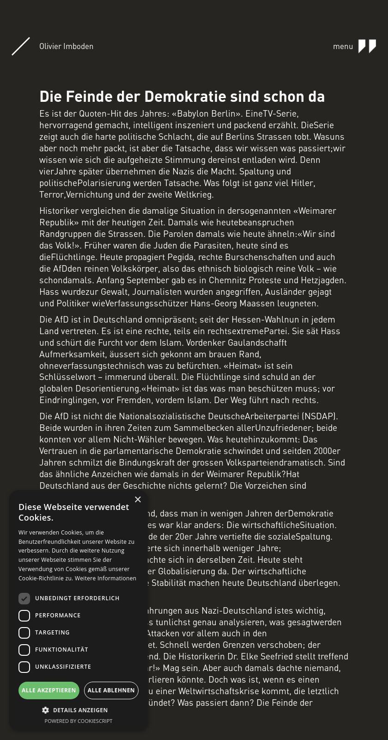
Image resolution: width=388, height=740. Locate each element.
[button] (78, 710)
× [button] (137, 500)
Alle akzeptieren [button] (49, 690)
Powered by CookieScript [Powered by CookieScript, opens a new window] (79, 720)
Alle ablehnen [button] (111, 690)
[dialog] (78, 610)
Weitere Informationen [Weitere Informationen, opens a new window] (106, 578)
